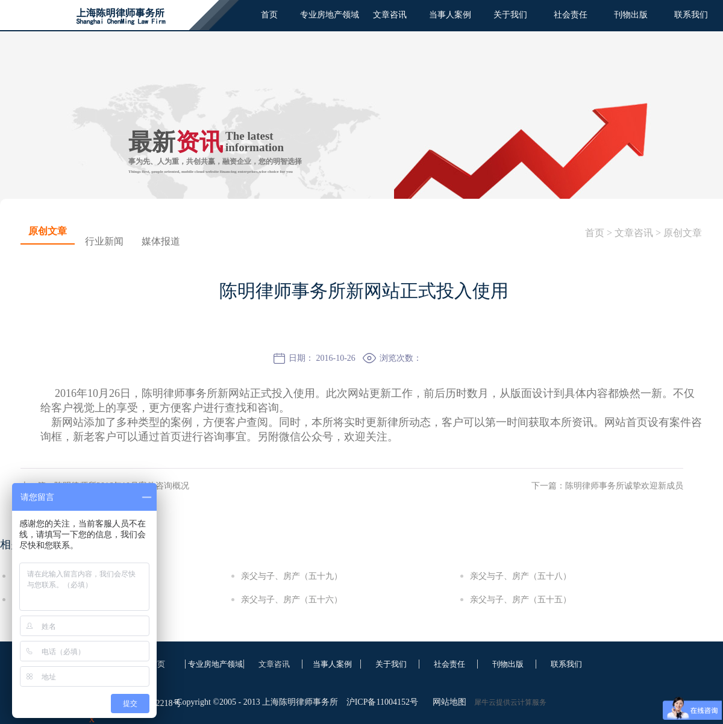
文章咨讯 (634, 233)
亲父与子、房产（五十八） (520, 576)
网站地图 (447, 702)
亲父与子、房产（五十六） (291, 599)
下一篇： (607, 485)
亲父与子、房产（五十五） (520, 599)
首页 (269, 14)
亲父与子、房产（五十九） (291, 576)
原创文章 (682, 233)
